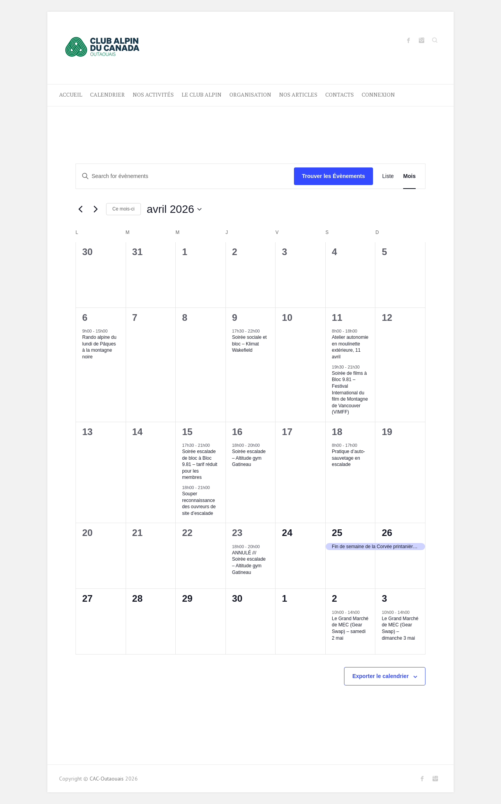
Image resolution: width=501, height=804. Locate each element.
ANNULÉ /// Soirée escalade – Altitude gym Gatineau (249, 562)
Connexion (378, 94)
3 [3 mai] (384, 598)
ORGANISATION (250, 94)
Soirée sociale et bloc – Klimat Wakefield (249, 344)
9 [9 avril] (234, 317)
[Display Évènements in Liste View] (388, 176)
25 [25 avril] (337, 532)
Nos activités (153, 94)
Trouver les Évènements (333, 176)
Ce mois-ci (123, 209)
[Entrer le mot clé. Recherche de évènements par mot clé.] (185, 176)
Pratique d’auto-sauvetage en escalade (348, 458)
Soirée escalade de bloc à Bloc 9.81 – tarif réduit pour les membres (199, 464)
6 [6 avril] (84, 317)
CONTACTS (339, 94)
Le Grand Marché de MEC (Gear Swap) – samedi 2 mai (350, 628)
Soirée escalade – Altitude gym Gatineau (249, 458)
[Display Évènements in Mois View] (409, 176)
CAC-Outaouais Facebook (408, 40)
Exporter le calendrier (380, 676)
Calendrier (107, 94)
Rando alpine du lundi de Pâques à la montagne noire (99, 347)
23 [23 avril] (237, 532)
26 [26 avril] (387, 532)
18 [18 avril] (337, 431)
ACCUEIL (70, 94)
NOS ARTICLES (298, 94)
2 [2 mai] (334, 598)
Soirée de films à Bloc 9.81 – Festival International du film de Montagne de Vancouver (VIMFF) (350, 393)
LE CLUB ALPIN (202, 94)
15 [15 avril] (187, 431)
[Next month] (95, 209)
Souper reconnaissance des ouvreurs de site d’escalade (199, 503)
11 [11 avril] (337, 317)
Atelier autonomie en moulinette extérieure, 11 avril (350, 347)
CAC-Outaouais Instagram (421, 40)
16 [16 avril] (237, 431)
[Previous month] (80, 209)
